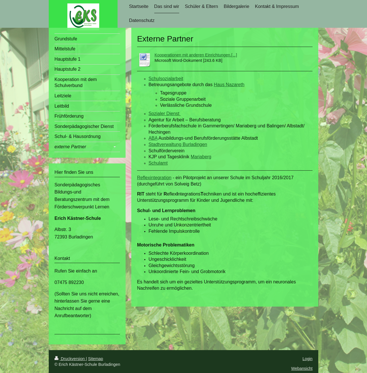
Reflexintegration (154, 177)
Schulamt (158, 163)
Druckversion (70, 358)
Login (307, 358)
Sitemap (95, 358)
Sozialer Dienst (165, 113)
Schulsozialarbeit (166, 78)
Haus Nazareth (229, 84)
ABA (153, 138)
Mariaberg (201, 156)
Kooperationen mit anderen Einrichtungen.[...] (196, 55)
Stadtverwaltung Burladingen (178, 144)
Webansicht (302, 368)
